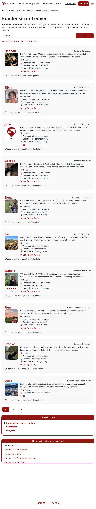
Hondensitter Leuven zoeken (35, 10)
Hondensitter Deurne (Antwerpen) (20, 458)
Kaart (40, 503)
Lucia (8, 381)
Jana (8, 124)
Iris (7, 234)
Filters (55, 503)
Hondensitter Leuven (82, 51)
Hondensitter (14, 10)
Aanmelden (70, 3)
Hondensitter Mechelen (15, 462)
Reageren (11, 430)
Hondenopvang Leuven (81, 197)
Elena (8, 197)
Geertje (10, 161)
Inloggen (83, 3)
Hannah (10, 51)
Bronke (10, 344)
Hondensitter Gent (13, 454)
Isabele (10, 271)
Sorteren (33, 41)
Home (4, 10)
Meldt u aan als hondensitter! (15, 41)
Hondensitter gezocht (29, 3)
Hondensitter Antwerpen (15, 449)
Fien (8, 307)
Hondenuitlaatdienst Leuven (79, 307)
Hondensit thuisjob (52, 3)
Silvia (8, 87)
